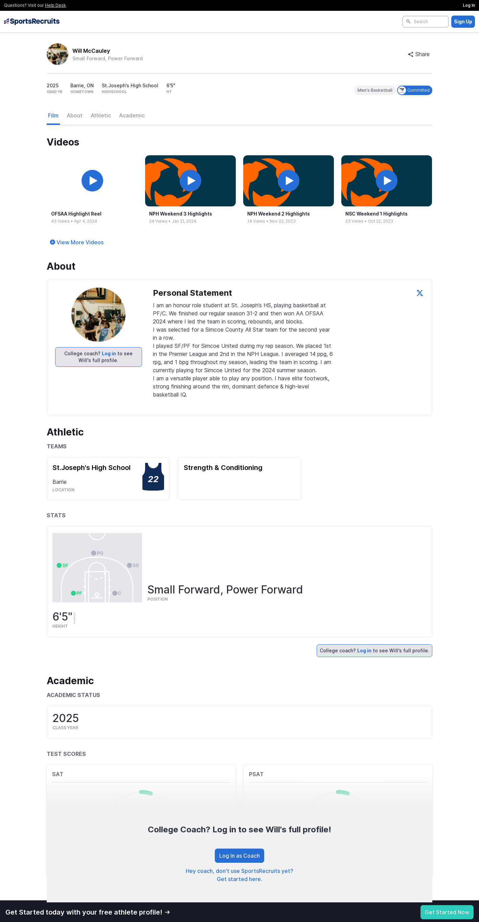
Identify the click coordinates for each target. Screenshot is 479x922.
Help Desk (55, 5)
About (75, 115)
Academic (132, 115)
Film (53, 115)
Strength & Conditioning (223, 468)
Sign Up (463, 21)
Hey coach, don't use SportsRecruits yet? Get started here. (239, 875)
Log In (469, 5)
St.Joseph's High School (91, 468)
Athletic (101, 115)
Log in (109, 353)
